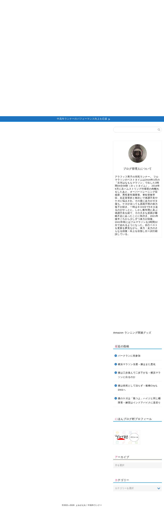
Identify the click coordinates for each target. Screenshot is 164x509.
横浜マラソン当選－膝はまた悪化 (137, 364)
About (39, 4)
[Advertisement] (82, 91)
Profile (63, 4)
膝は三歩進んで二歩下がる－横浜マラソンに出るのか (139, 374)
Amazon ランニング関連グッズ (132, 332)
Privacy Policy (138, 4)
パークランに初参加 (129, 356)
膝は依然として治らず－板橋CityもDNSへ (138, 387)
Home (15, 4)
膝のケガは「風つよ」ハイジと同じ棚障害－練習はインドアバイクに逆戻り (139, 400)
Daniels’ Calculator (113, 4)
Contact (88, 4)
